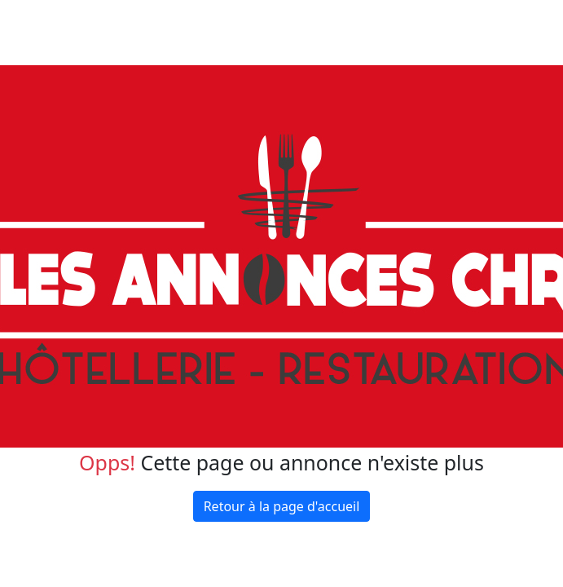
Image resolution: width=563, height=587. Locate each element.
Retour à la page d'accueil (282, 506)
